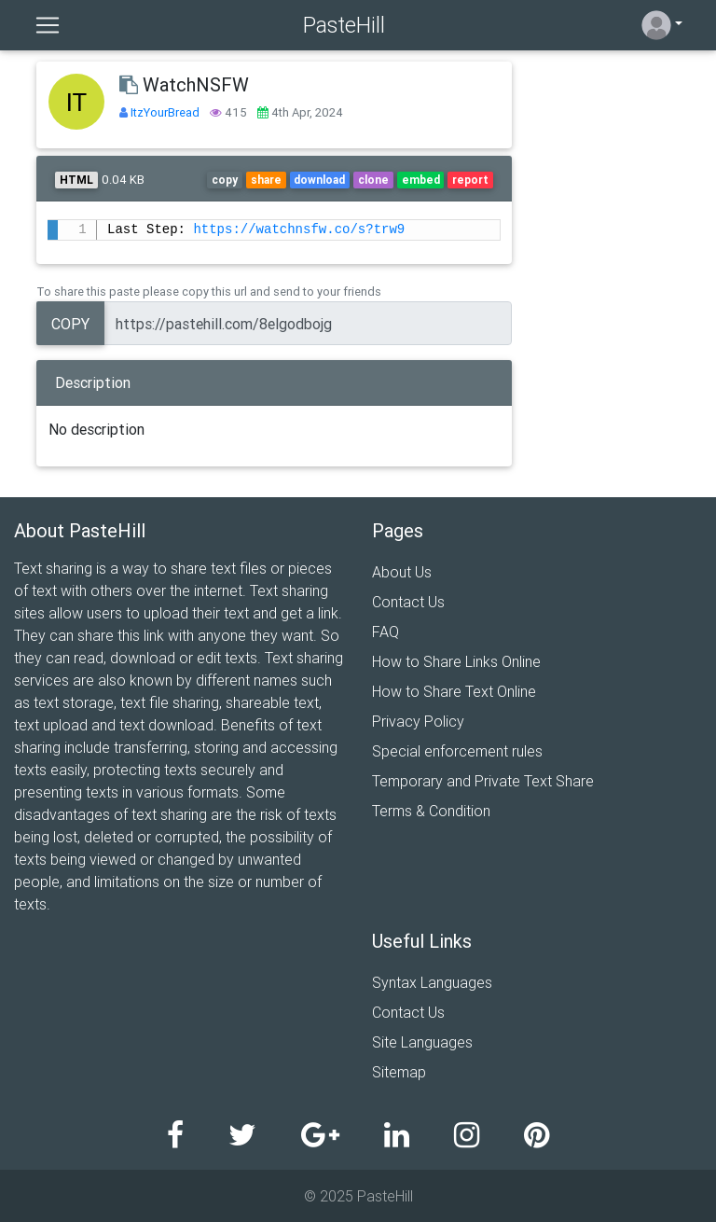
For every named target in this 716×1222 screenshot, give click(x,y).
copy (225, 180)
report (470, 180)
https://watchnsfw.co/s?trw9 (299, 230)
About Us (402, 571)
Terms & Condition (431, 810)
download (319, 180)
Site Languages (422, 1042)
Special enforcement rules (457, 751)
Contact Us (408, 601)
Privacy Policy (418, 721)
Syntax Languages (432, 982)
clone (373, 180)
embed (421, 180)
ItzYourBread (166, 112)
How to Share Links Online (456, 661)
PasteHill (344, 24)
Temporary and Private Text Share (483, 780)
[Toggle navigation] (47, 25)
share (266, 180)
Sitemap (399, 1071)
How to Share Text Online (454, 691)
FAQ (385, 631)
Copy (70, 323)
